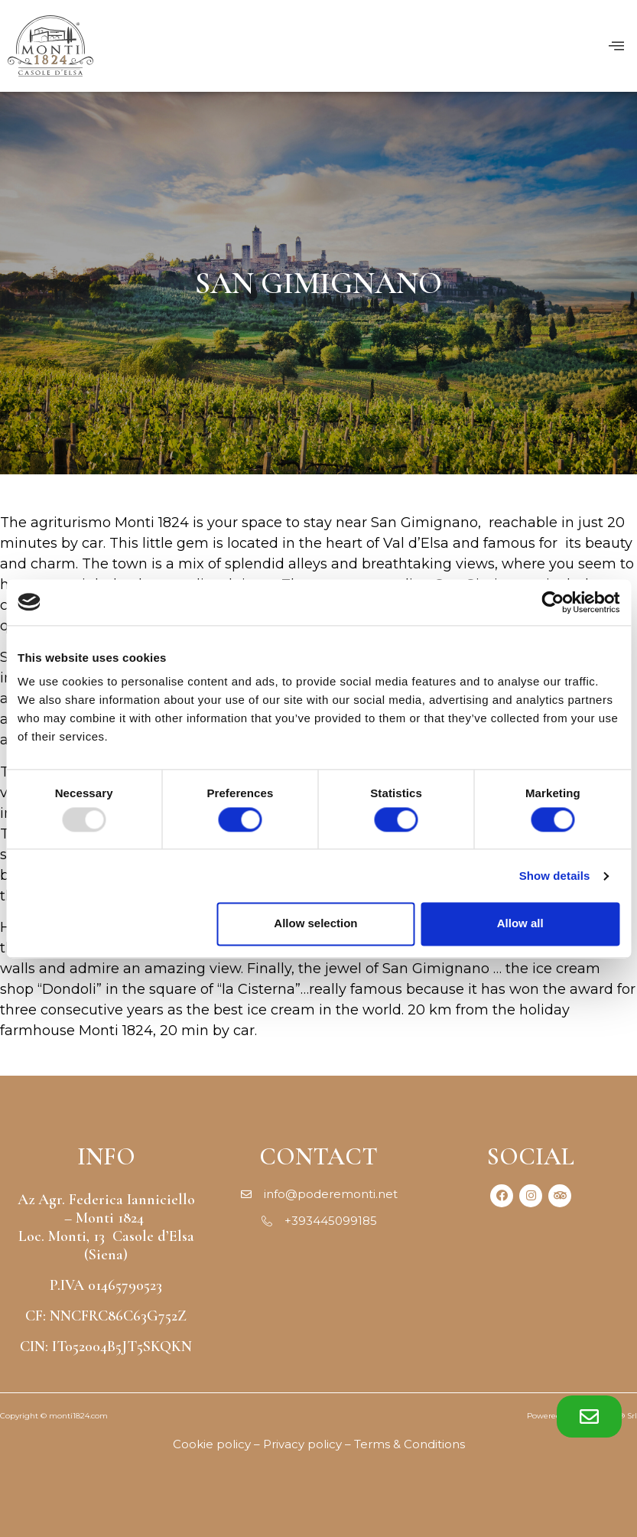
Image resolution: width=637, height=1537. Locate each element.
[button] (589, 1416)
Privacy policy (302, 1444)
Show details (554, 875)
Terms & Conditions (409, 1444)
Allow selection (315, 923)
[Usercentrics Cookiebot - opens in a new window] (552, 602)
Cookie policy (212, 1444)
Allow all (520, 923)
